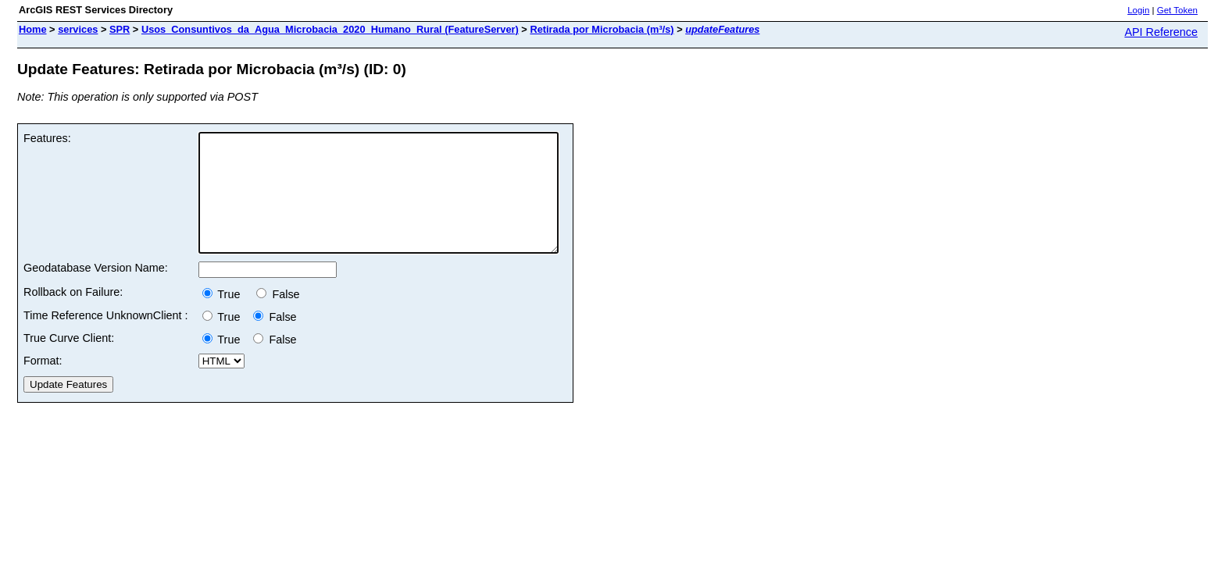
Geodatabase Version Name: (95, 291)
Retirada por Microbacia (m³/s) (601, 29)
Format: (42, 384)
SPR (119, 29)
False (277, 317)
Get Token (1177, 10)
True (226, 317)
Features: (47, 138)
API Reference (1161, 32)
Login (1138, 10)
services (78, 29)
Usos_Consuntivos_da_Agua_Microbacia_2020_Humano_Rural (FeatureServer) (330, 29)
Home (33, 29)
